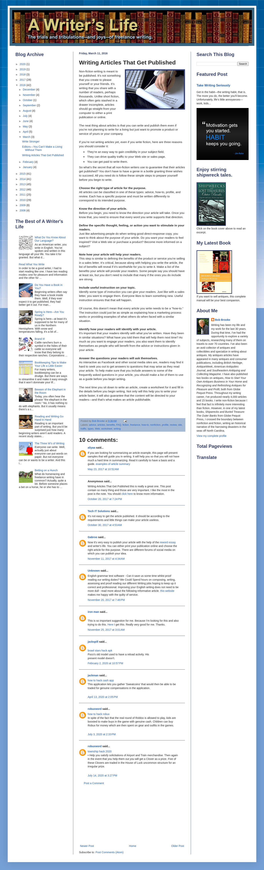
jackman (93, 675)
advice (92, 425)
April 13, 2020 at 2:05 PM (103, 696)
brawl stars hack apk (100, 650)
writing (117, 428)
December (29, 89)
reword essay (168, 542)
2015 (23, 173)
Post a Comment (94, 783)
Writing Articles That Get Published (43, 155)
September (30, 105)
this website (167, 590)
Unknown (94, 570)
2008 (23, 210)
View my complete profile (211, 435)
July (25, 115)
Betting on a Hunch (46, 470)
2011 (23, 194)
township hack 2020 (100, 751)
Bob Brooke (222, 319)
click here (127, 493)
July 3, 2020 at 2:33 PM (102, 734)
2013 (23, 184)
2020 (23, 64)
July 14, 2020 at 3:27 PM (102, 775)
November (29, 94)
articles (101, 425)
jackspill (93, 641)
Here (110, 624)
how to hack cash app (101, 680)
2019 (23, 69)
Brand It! (40, 338)
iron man (93, 611)
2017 (23, 79)
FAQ (118, 425)
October (28, 100)
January (28, 167)
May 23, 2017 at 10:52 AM (103, 469)
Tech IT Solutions (99, 511)
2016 (23, 85)
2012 (23, 189)
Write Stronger (31, 141)
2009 (23, 205)
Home (132, 845)
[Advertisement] (132, 815)
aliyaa (91, 447)
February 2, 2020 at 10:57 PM (105, 663)
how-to (145, 425)
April (26, 131)
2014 (23, 179)
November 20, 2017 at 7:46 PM (106, 599)
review (173, 425)
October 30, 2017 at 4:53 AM (105, 525)
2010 (23, 200)
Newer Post (87, 845)
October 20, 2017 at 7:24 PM (105, 499)
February (28, 161)
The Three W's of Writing (49, 443)
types (91, 428)
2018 (23, 74)
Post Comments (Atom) (110, 852)
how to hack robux (99, 714)
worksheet (106, 428)
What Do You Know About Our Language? (50, 239)
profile (165, 425)
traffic (84, 428)
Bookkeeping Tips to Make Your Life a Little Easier (50, 364)
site (180, 425)
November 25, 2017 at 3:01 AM (106, 629)
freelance (135, 425)
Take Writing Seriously (213, 85)
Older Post (177, 845)
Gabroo (92, 537)
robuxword (95, 708)
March (27, 136)
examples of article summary (113, 464)
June (26, 121)
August (27, 110)
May (26, 126)
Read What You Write (32, 264)
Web (97, 428)
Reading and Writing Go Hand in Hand (49, 418)
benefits (110, 425)
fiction (126, 425)
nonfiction (155, 425)
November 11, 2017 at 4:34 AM (106, 558)
